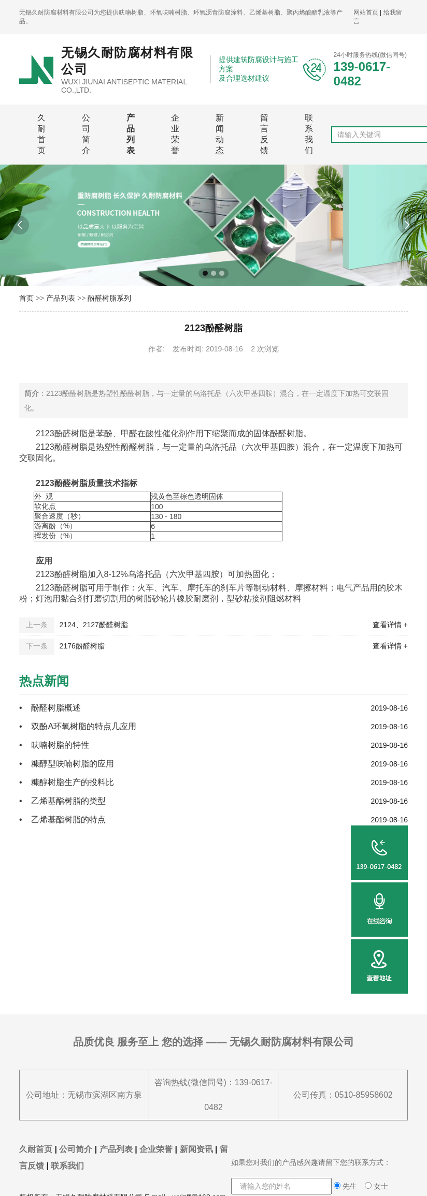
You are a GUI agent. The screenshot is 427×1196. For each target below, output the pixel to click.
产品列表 (130, 134)
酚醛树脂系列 (109, 298)
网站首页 (365, 12)
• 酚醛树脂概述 (50, 707)
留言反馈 (264, 134)
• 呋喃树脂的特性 (54, 745)
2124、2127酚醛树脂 (94, 625)
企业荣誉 (175, 134)
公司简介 (86, 134)
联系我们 (309, 134)
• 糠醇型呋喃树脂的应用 (66, 763)
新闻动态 (220, 134)
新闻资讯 (196, 1149)
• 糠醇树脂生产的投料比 (68, 782)
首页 (26, 298)
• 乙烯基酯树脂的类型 (62, 800)
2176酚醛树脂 (82, 646)
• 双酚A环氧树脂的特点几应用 (77, 726)
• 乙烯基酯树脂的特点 (64, 819)
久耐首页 (41, 134)
